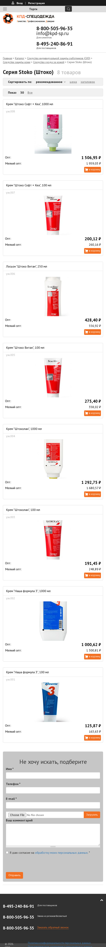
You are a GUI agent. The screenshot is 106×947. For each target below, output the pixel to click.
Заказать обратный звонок (53, 927)
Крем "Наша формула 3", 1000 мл (28, 591)
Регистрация (36, 3)
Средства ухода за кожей (48, 62)
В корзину (94, 169)
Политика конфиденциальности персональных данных (59, 943)
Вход (20, 3)
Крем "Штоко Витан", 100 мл (25, 347)
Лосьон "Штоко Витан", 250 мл (26, 266)
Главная (7, 58)
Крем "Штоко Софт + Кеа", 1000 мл (29, 104)
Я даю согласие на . (48, 853)
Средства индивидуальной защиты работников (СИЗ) (58, 58)
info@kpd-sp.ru (52, 33)
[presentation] (35, 864)
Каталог (19, 58)
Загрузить (92, 814)
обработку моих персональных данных (61, 853)
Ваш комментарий (19, 820)
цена (73, 82)
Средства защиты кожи (16, 62)
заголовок (88, 82)
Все (30, 92)
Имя (10, 769)
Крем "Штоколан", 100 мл (23, 510)
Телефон (13, 784)
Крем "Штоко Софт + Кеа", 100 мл (28, 185)
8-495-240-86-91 (54, 44)
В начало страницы (99, 900)
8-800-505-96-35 (54, 28)
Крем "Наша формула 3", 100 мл (27, 672)
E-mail (11, 799)
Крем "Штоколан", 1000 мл (24, 429)
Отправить (14, 875)
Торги (33, 9)
